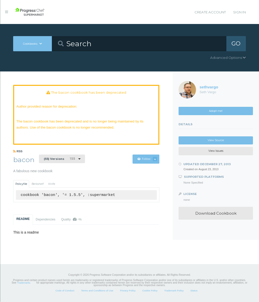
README (23, 219)
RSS (18, 151)
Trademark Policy (174, 290)
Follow (147, 159)
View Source (216, 140)
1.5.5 (59, 159)
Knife (51, 184)
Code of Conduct (64, 290)
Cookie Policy (150, 290)
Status (194, 290)
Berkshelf (38, 184)
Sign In (239, 12)
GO (236, 43)
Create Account (210, 12)
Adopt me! (216, 111)
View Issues (215, 151)
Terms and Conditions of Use (97, 290)
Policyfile (21, 184)
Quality (71, 219)
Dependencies (45, 219)
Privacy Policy (128, 290)
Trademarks (23, 283)
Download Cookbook (215, 213)
